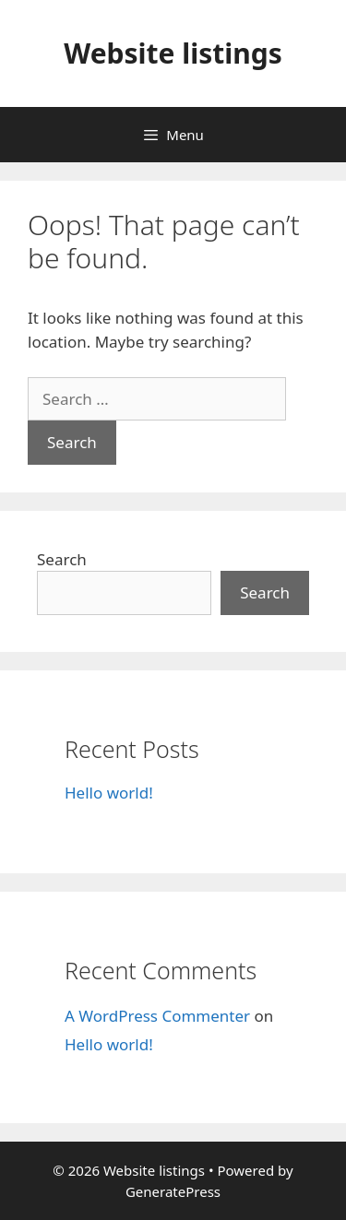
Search (62, 559)
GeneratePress (173, 1191)
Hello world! (109, 792)
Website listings (173, 53)
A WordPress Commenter (157, 1015)
